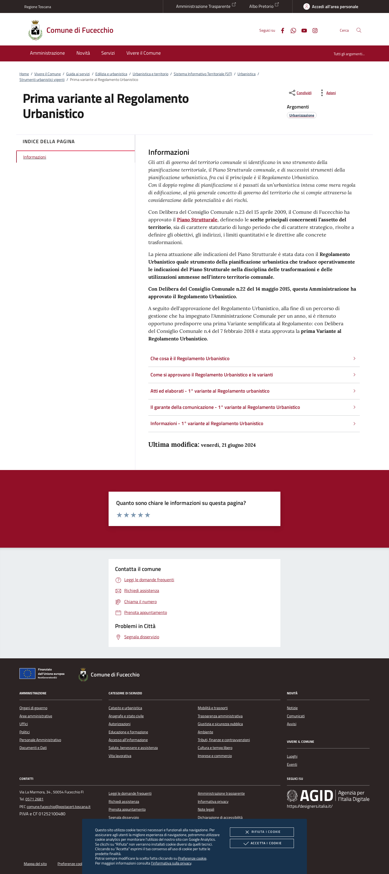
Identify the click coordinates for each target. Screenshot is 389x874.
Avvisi (291, 724)
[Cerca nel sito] (359, 30)
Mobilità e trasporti (213, 708)
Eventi (292, 764)
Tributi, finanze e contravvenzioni (224, 740)
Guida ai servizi (78, 74)
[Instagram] (312, 30)
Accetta (262, 843)
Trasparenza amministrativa (220, 716)
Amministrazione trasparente (221, 793)
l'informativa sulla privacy (171, 863)
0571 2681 (34, 799)
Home (24, 74)
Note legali (206, 809)
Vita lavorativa (120, 756)
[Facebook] (280, 30)
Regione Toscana (37, 6)
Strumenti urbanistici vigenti (42, 80)
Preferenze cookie (192, 858)
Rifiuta (262, 832)
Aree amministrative (35, 716)
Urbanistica (246, 74)
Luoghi (292, 756)
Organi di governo (33, 708)
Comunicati (296, 716)
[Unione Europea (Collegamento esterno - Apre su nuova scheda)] (43, 674)
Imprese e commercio (215, 756)
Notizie (292, 708)
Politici (24, 732)
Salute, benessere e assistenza (133, 748)
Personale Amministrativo (40, 740)
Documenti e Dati (33, 748)
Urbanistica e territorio (150, 74)
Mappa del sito (35, 864)
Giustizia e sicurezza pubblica (220, 724)
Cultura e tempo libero (215, 748)
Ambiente (205, 732)
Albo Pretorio (264, 5)
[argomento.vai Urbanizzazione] (301, 115)
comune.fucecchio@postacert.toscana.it (58, 807)
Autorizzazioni (119, 724)
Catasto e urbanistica (125, 708)
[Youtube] (302, 30)
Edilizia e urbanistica (111, 74)
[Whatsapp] (291, 30)
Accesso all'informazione (128, 740)
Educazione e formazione (128, 732)
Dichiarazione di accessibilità (220, 817)
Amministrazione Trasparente (206, 5)
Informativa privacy (213, 801)
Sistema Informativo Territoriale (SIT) (203, 74)
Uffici (23, 724)
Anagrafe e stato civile (126, 716)
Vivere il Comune (47, 74)
